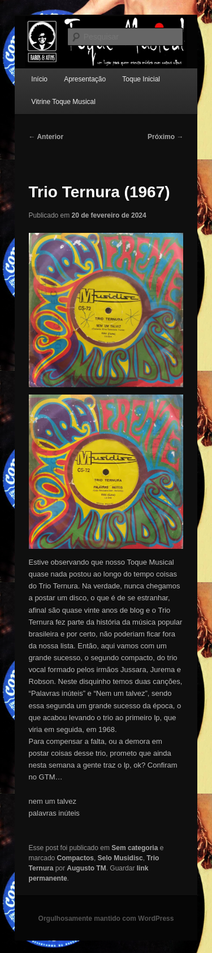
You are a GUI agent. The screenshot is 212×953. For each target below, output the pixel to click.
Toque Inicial (141, 79)
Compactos (75, 858)
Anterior (46, 137)
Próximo (165, 137)
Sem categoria (134, 848)
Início (39, 79)
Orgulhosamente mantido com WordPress (106, 918)
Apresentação (85, 79)
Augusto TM (86, 868)
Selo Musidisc (120, 858)
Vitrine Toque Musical (63, 102)
